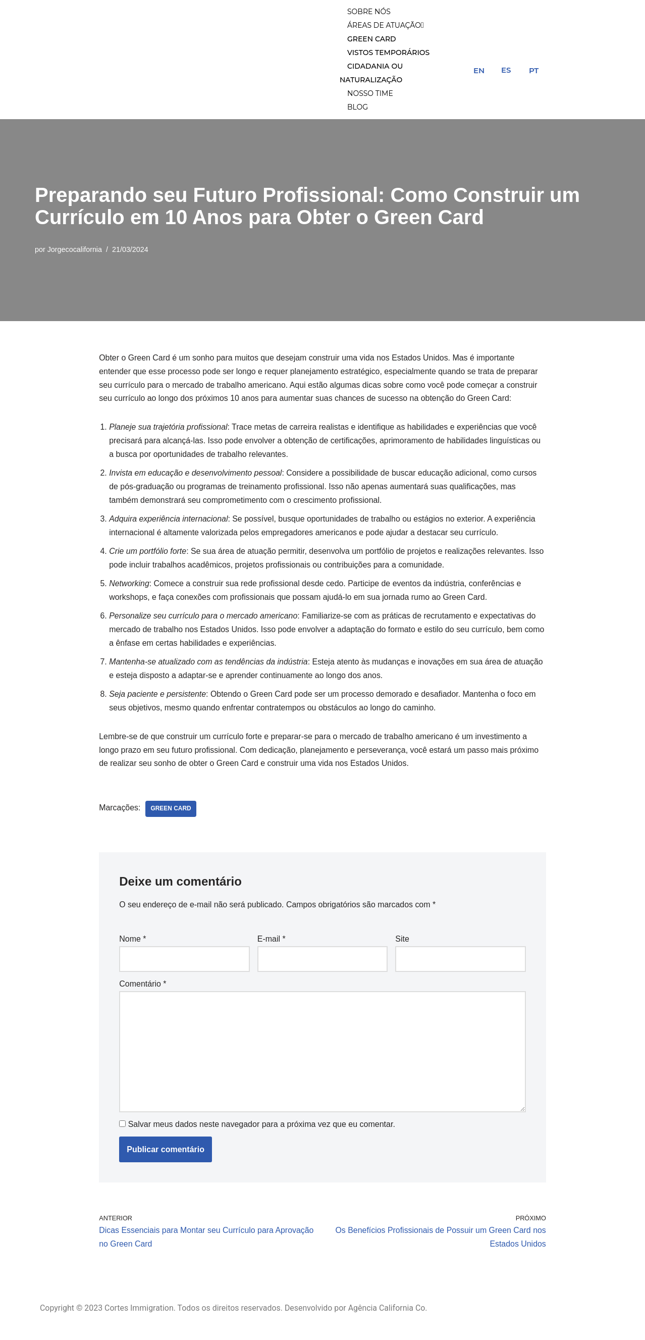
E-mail (271, 943)
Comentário (142, 988)
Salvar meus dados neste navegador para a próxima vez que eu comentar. (261, 1128)
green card (171, 812)
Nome (132, 943)
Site (402, 943)
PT (534, 71)
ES (506, 70)
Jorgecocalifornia (74, 250)
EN (479, 71)
